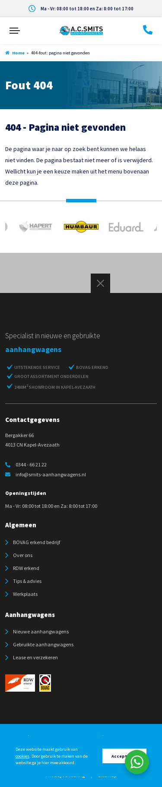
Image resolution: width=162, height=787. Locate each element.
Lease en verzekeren (35, 657)
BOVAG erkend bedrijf (36, 542)
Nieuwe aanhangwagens (41, 631)
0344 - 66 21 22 (26, 464)
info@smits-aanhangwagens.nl (45, 474)
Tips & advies (27, 581)
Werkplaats (25, 594)
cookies (22, 756)
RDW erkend (26, 568)
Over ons (22, 555)
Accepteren (124, 756)
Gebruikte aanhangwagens (43, 644)
